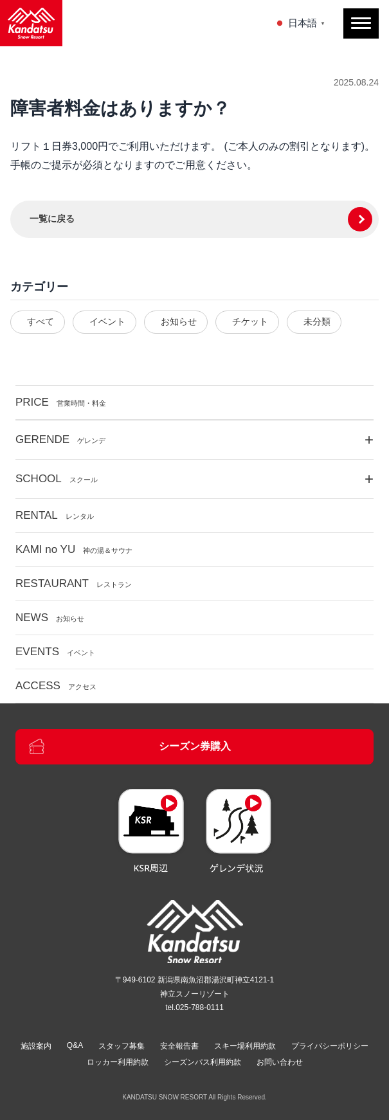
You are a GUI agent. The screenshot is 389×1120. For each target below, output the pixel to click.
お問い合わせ (280, 1062)
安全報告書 (179, 1046)
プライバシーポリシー (329, 1046)
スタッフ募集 (121, 1046)
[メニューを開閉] (361, 23)
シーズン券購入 (130, 746)
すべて (40, 321)
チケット (250, 321)
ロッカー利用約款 (118, 1062)
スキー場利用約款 (245, 1046)
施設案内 (36, 1046)
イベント (107, 321)
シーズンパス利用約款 (202, 1062)
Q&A (75, 1045)
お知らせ (179, 321)
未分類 (316, 321)
